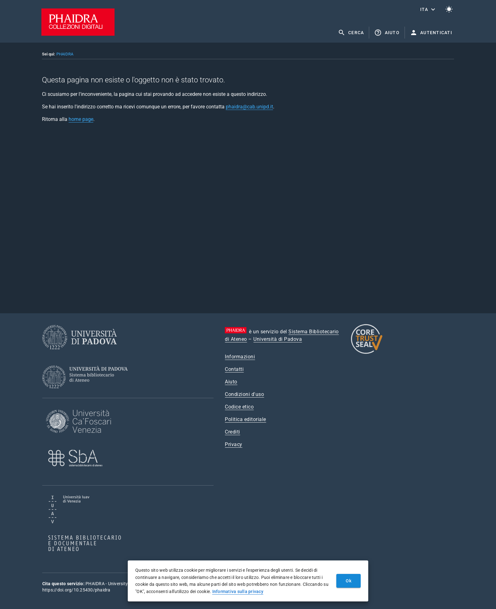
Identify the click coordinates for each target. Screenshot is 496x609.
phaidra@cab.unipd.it (249, 107)
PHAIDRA (64, 54)
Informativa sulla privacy (237, 591)
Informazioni (240, 357)
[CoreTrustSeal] (366, 353)
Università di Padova (277, 339)
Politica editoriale (245, 419)
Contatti (234, 369)
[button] (428, 9)
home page (81, 119)
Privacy (233, 444)
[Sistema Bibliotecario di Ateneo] (87, 394)
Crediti (232, 432)
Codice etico (239, 407)
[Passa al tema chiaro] (449, 9)
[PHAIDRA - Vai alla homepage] (78, 34)
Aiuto (231, 382)
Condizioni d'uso (244, 394)
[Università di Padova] (79, 354)
